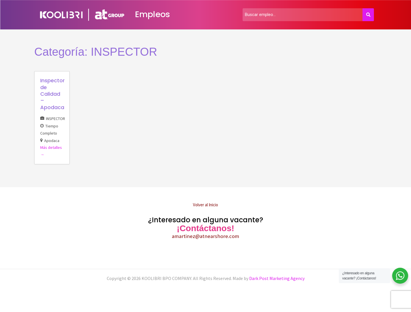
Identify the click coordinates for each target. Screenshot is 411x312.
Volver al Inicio (205, 204)
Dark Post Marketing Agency (276, 278)
